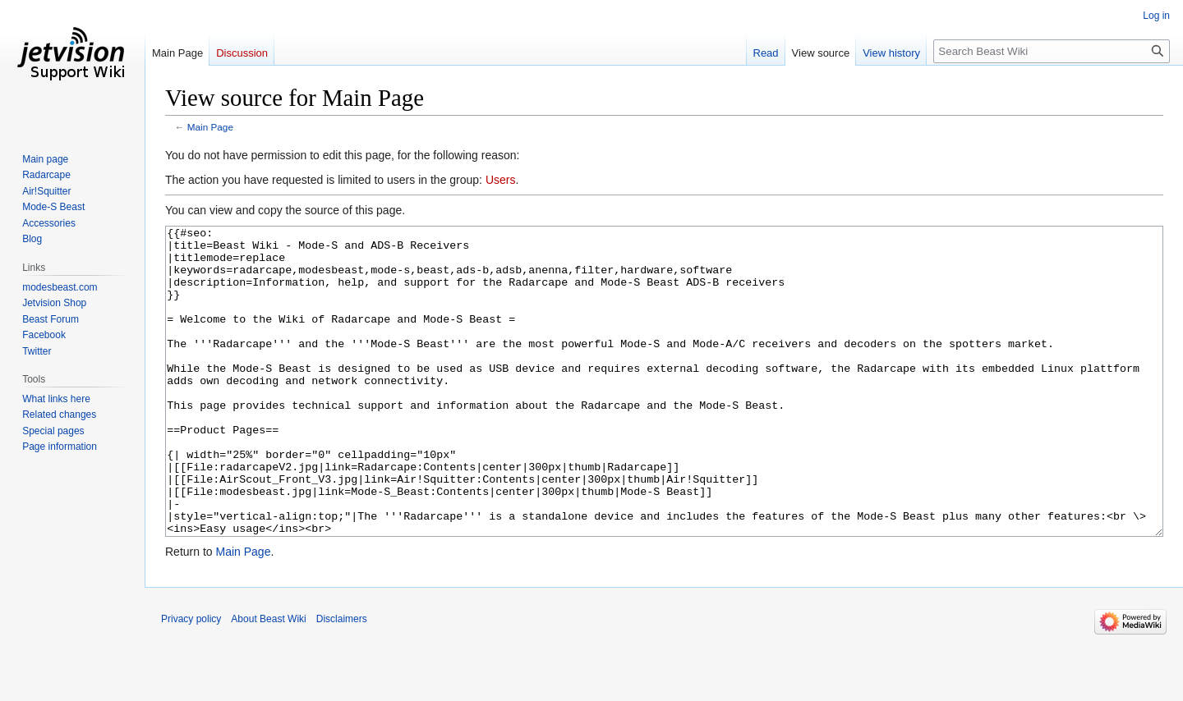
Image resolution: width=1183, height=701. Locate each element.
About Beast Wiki (268, 680)
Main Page (210, 126)
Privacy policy (191, 680)
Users (501, 179)
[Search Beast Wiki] (1051, 51)
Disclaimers (341, 680)
